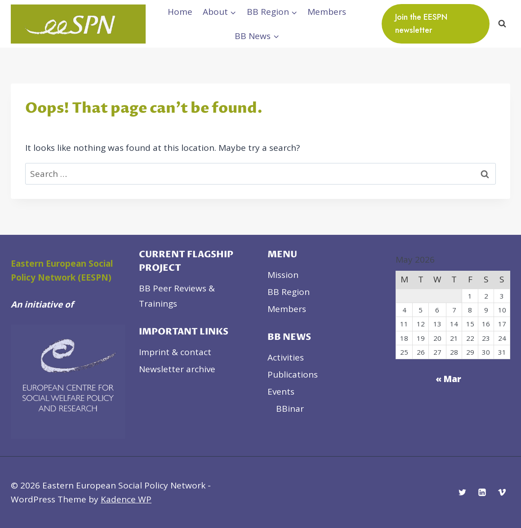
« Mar (448, 379)
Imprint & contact (175, 352)
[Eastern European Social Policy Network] (78, 24)
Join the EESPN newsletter (421, 23)
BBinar (290, 408)
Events (280, 391)
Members (326, 12)
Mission (282, 275)
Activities (285, 357)
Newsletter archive (177, 369)
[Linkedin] (481, 492)
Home (180, 12)
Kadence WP (126, 499)
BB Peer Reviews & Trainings (177, 295)
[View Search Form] (502, 24)
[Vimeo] (501, 492)
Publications (292, 374)
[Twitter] (462, 492)
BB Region (288, 292)
